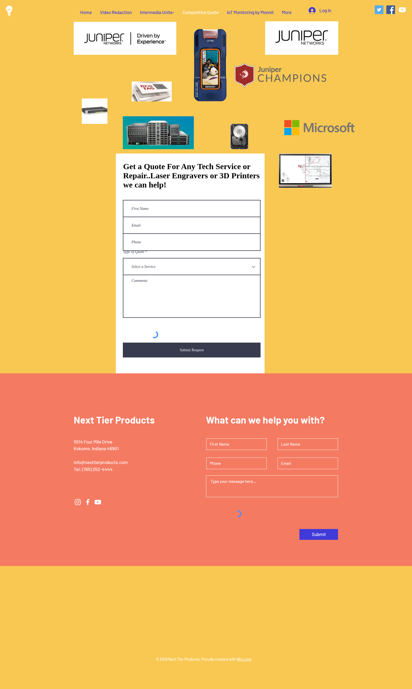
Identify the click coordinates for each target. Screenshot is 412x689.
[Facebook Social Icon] (390, 9)
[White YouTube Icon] (402, 9)
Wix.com (244, 659)
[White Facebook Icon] (88, 502)
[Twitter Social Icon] (379, 9)
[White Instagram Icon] (78, 502)
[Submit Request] (192, 350)
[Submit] (318, 534)
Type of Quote (133, 252)
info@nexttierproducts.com (101, 462)
